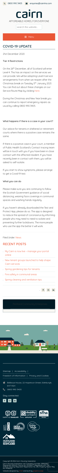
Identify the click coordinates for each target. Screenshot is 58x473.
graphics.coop (38, 471)
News (18, 237)
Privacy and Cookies (39, 375)
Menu (29, 36)
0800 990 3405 (12, 3)
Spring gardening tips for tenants (22, 269)
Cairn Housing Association (29, 14)
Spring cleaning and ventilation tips (23, 279)
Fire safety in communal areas (21, 274)
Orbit (21, 471)
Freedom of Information (14, 375)
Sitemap (7, 371)
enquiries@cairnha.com (38, 3)
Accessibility (20, 371)
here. (37, 90)
